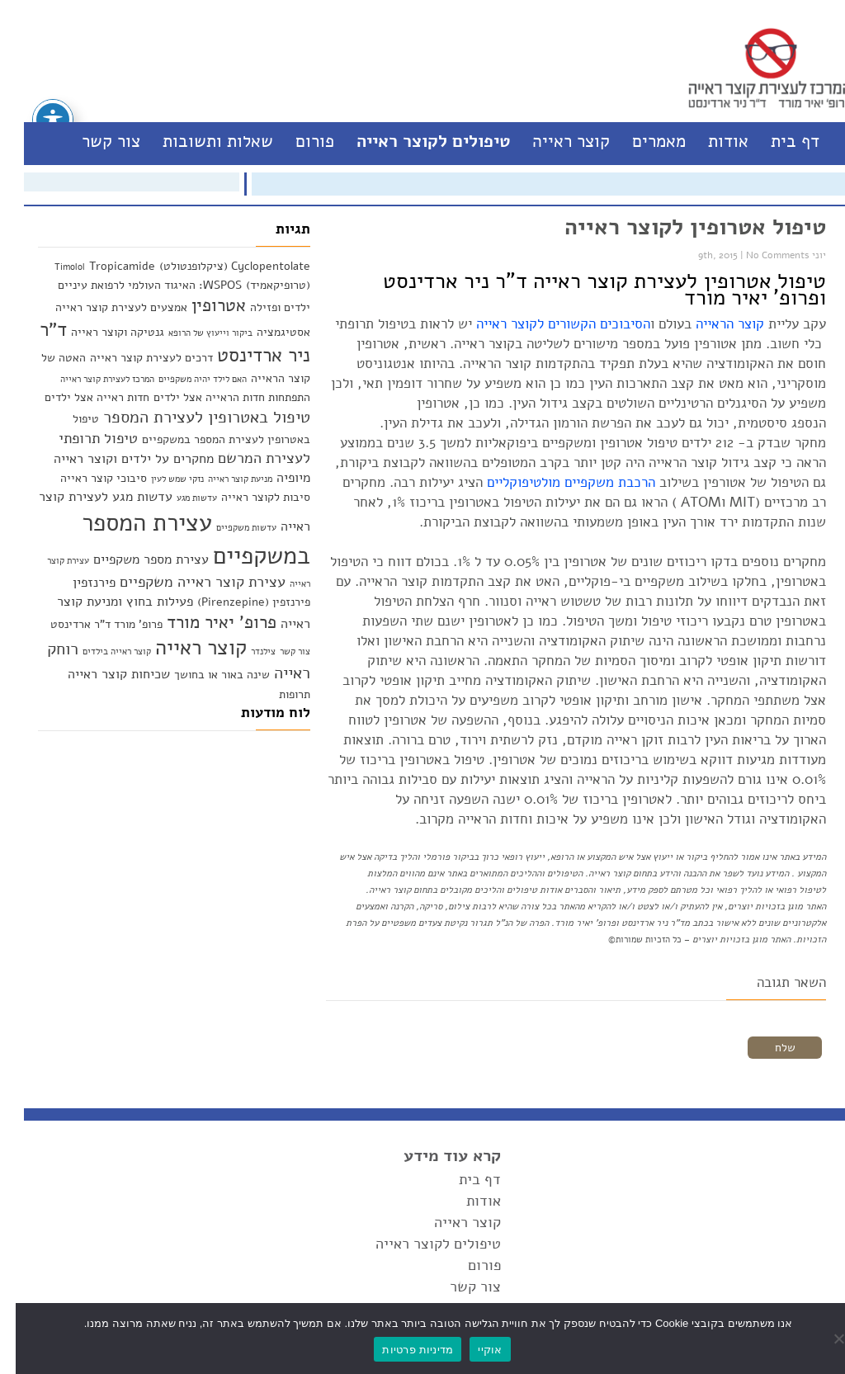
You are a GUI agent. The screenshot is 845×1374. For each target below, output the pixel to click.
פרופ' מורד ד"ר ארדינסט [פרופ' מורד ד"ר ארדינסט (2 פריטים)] (91, 624)
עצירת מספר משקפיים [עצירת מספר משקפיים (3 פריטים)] (135, 559)
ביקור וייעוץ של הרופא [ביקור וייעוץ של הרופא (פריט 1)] (195, 333)
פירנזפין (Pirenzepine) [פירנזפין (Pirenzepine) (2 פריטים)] (238, 602)
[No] (824, 1338)
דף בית (779, 141)
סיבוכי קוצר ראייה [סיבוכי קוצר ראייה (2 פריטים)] (88, 478)
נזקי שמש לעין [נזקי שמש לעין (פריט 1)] (161, 479)
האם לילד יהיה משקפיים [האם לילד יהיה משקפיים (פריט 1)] (187, 379)
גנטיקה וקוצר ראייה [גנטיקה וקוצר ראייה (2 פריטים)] (102, 332)
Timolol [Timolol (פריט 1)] (54, 267)
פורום (299, 141)
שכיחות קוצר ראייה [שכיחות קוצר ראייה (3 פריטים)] (103, 673)
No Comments (762, 255)
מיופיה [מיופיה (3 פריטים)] (278, 477)
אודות (712, 141)
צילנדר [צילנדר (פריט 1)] (247, 651)
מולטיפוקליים (508, 482)
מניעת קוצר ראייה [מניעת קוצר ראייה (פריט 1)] (224, 479)
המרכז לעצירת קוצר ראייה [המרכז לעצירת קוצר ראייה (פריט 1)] (92, 379)
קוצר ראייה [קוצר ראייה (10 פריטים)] (185, 648)
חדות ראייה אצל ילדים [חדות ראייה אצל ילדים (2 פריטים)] (81, 397)
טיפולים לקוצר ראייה (417, 141)
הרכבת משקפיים (594, 482)
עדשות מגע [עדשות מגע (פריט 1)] (181, 498)
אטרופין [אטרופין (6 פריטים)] (203, 305)
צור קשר (95, 141)
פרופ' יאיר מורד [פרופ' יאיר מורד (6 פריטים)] (206, 622)
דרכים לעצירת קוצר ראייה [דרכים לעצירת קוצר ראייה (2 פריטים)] (135, 358)
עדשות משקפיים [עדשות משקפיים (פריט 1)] (231, 528)
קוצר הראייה (714, 323)
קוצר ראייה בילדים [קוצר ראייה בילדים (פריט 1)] (101, 651)
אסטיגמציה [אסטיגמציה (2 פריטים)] (268, 332)
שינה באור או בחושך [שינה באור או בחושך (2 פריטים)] (206, 674)
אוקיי (474, 1349)
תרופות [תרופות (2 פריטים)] (279, 694)
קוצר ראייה (555, 141)
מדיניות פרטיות (401, 1349)
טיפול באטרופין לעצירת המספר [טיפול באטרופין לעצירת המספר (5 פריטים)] (191, 417)
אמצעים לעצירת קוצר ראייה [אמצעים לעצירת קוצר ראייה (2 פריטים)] (106, 307)
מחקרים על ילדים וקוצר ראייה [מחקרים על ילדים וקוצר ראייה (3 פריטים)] (118, 458)
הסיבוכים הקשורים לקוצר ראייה (545, 323)
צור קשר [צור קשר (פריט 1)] (279, 651)
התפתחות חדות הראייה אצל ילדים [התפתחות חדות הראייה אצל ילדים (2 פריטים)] (216, 397)
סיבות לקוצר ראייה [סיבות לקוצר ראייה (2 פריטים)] (250, 497)
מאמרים (643, 141)
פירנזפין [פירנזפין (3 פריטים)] (78, 582)
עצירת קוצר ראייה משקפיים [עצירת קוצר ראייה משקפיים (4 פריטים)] (187, 582)
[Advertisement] (158, 842)
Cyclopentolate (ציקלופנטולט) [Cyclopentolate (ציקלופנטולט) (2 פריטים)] (219, 266)
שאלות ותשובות (202, 141)
